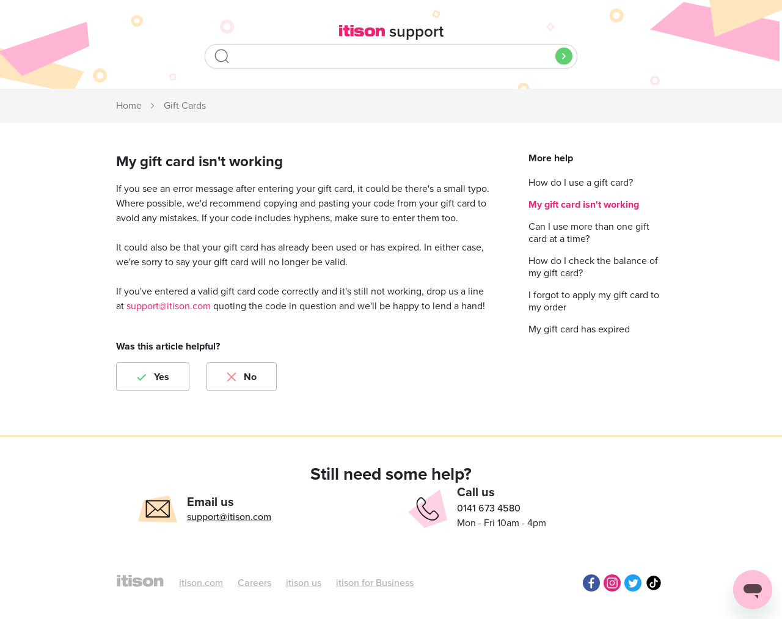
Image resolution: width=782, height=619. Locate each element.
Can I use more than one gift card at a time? (588, 233)
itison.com (201, 583)
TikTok (653, 583)
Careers (254, 583)
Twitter (632, 583)
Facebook (591, 583)
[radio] (152, 376)
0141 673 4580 (489, 508)
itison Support (129, 106)
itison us (303, 583)
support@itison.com (168, 306)
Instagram (612, 583)
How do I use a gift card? (580, 183)
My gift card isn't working (583, 205)
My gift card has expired (579, 329)
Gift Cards (185, 106)
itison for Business (375, 583)
